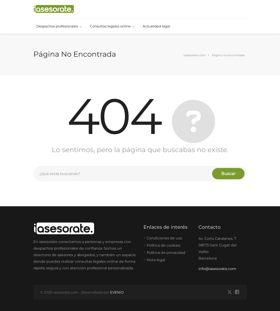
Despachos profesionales (57, 26)
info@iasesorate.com (217, 269)
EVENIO (117, 292)
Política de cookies (163, 245)
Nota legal (156, 260)
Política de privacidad (166, 252)
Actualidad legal (156, 26)
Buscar (228, 173)
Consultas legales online (110, 26)
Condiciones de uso (164, 238)
